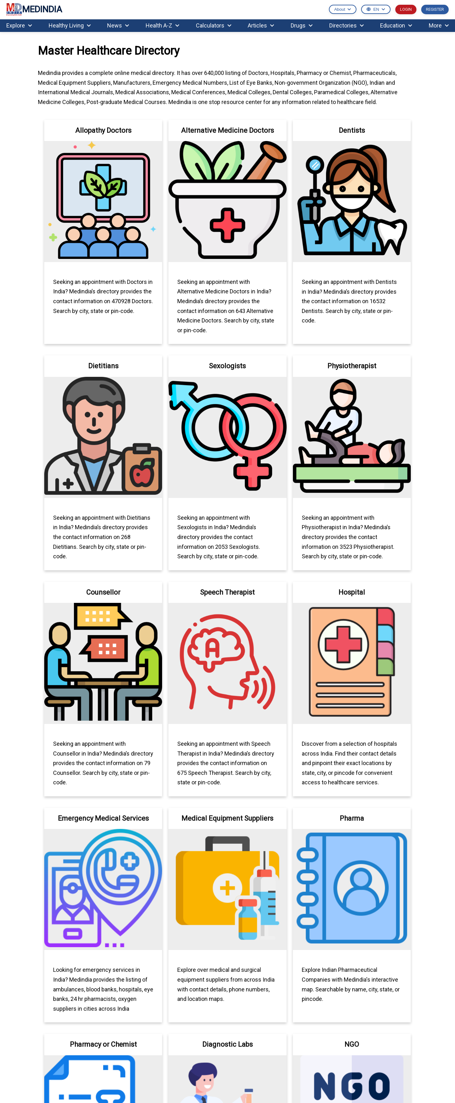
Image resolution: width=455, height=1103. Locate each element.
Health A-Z (162, 25)
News (118, 25)
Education (396, 25)
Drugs (301, 25)
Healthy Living (70, 25)
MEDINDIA (34, 9)
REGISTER (435, 9)
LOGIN (406, 9)
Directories (346, 25)
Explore (19, 25)
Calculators (213, 25)
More (439, 25)
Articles (261, 25)
